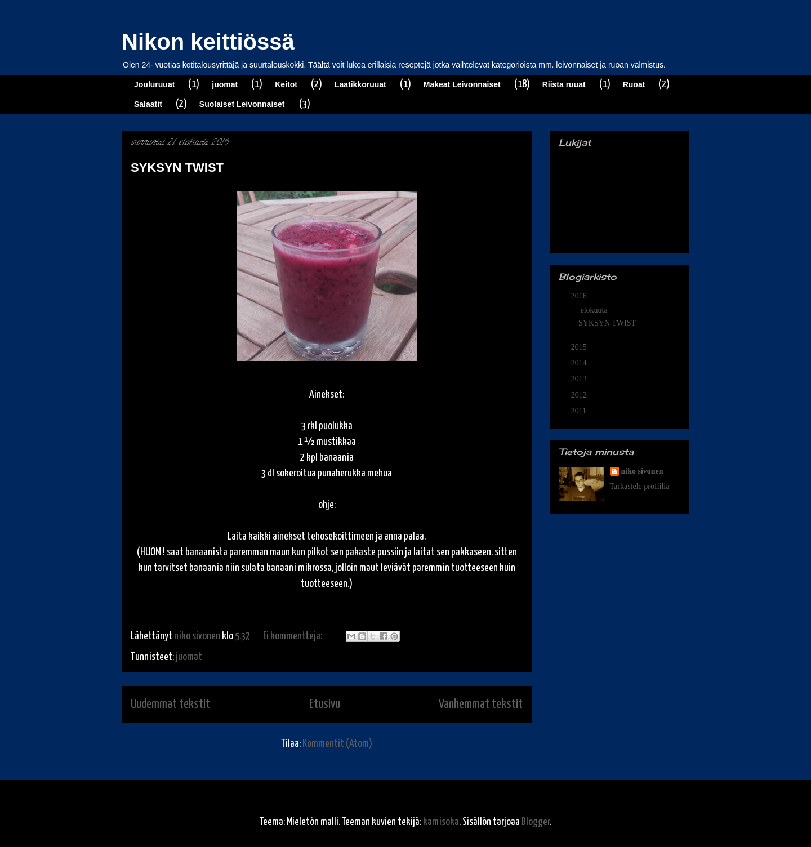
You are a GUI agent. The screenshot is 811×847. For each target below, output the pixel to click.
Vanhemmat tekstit (481, 704)
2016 (580, 296)
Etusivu (324, 704)
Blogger (536, 822)
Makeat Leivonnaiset (462, 84)
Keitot (286, 84)
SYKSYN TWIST (177, 168)
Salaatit (148, 104)
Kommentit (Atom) (337, 743)
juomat (225, 84)
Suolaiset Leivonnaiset (242, 104)
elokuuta (594, 310)
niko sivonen (642, 471)
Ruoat (634, 84)
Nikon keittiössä (208, 41)
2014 (580, 363)
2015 (580, 347)
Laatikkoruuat (360, 84)
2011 (580, 411)
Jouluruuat (154, 84)
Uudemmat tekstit (170, 704)
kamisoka (441, 822)
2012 (580, 395)
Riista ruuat (564, 84)
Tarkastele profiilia (640, 486)
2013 (580, 379)
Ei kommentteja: (293, 636)
